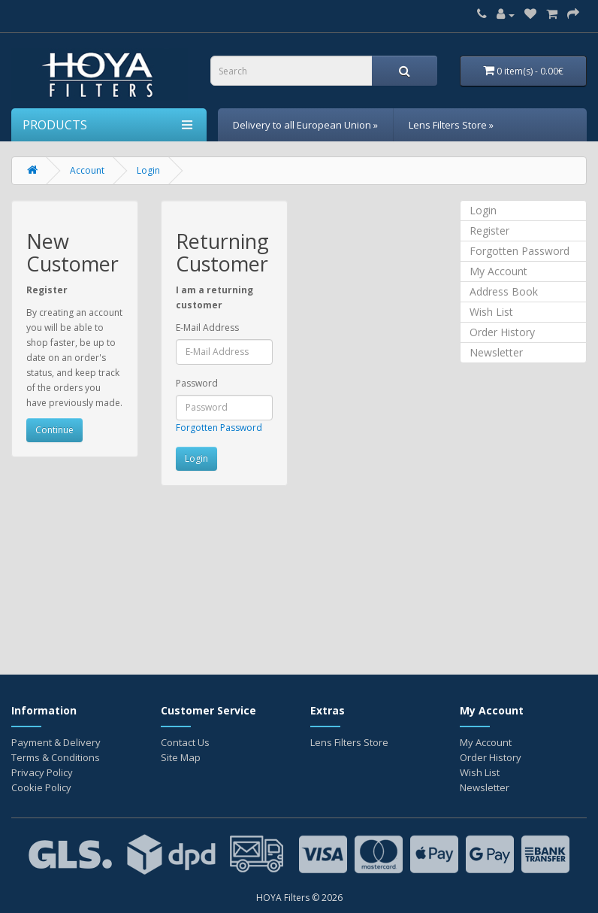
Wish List (491, 312)
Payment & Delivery (56, 742)
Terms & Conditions (55, 757)
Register (489, 230)
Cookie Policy (41, 787)
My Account (498, 271)
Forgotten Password (219, 427)
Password (197, 383)
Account (87, 170)
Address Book (504, 291)
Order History (502, 332)
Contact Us (185, 742)
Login (148, 170)
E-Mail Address (207, 327)
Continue (54, 429)
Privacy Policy (42, 772)
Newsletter (496, 352)
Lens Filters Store (349, 742)
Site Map (181, 757)
